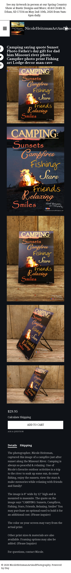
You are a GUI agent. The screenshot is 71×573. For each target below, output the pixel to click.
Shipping (26, 445)
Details (12, 445)
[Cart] (66, 29)
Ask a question (15, 432)
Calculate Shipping (19, 417)
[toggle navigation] (5, 28)
